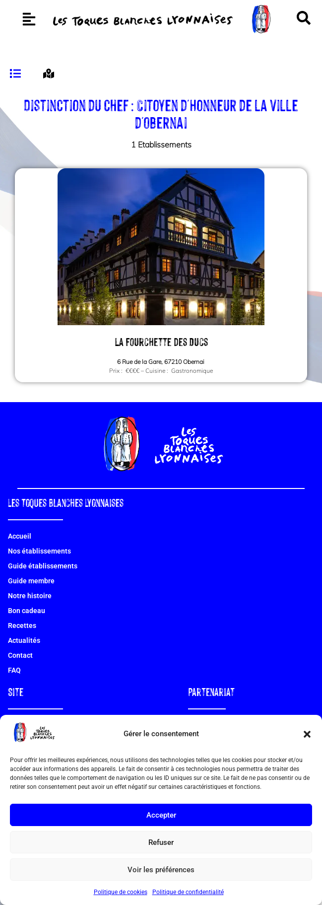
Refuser (161, 842)
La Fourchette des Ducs (161, 362)
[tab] (16, 94)
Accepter (161, 815)
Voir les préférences (161, 869)
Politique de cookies (120, 892)
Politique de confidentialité (188, 892)
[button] (307, 734)
